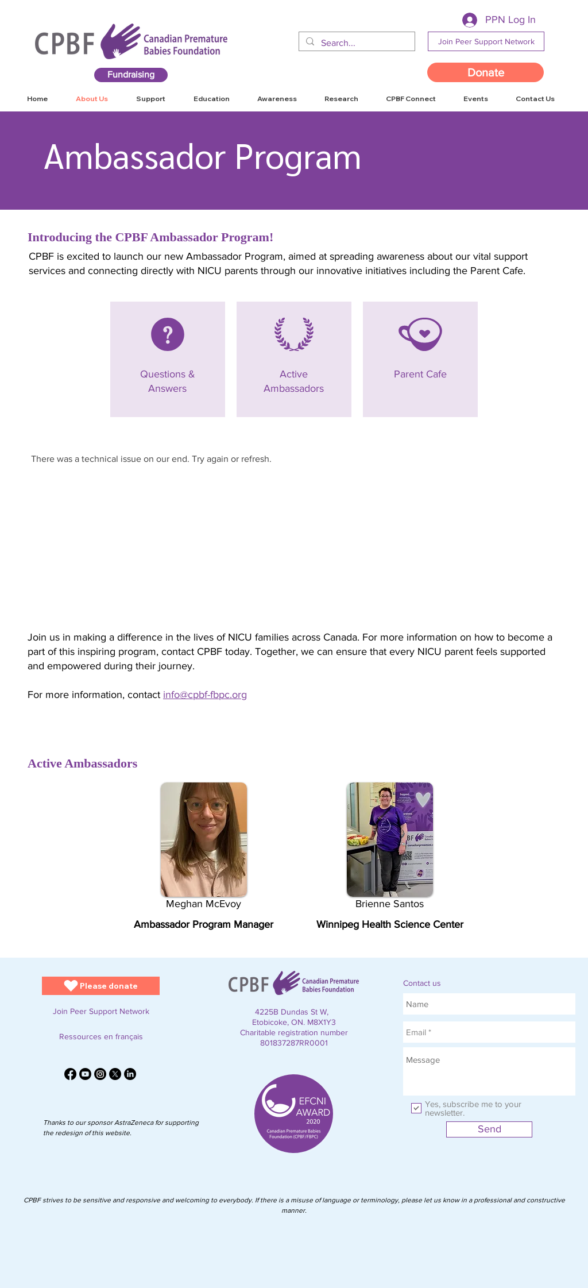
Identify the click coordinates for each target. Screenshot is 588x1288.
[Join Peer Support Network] (486, 41)
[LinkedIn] (130, 1074)
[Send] (489, 1129)
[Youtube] (85, 1074)
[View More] (166, 359)
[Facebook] (70, 1074)
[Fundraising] (131, 75)
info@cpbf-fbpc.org (205, 694)
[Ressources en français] (101, 1036)
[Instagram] (100, 1074)
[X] (115, 1074)
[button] (535, 99)
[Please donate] (101, 986)
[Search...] (355, 43)
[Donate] (485, 72)
